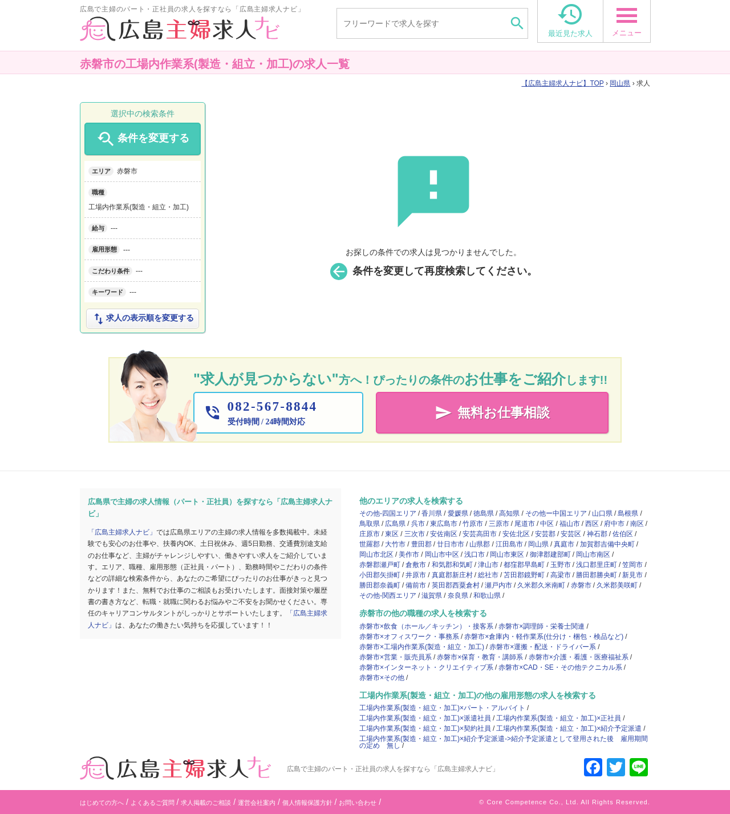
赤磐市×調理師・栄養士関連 (541, 626)
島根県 (628, 513)
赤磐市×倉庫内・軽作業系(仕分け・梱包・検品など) (543, 637)
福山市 (569, 524)
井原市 (415, 575)
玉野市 (560, 565)
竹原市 (473, 524)
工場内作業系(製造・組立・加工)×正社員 (558, 718)
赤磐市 (581, 585)
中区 (547, 524)
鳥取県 (369, 524)
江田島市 (509, 544)
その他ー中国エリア (556, 513)
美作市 (409, 554)
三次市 (414, 534)
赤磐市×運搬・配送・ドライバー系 (542, 647)
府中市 (614, 524)
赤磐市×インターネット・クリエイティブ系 (426, 667)
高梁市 (560, 575)
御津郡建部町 (550, 554)
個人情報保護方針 (307, 802)
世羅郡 (369, 544)
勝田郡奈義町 (379, 585)
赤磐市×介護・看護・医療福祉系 (578, 657)
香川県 (431, 513)
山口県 (602, 513)
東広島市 (443, 524)
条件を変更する (142, 139)
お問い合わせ (357, 802)
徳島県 (483, 513)
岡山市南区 (593, 554)
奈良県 (458, 596)
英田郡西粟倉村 (456, 585)
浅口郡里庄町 (596, 565)
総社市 (488, 575)
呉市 (418, 524)
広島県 (395, 524)
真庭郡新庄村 (452, 575)
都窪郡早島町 (524, 565)
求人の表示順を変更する (142, 318)
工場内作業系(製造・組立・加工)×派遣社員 (425, 718)
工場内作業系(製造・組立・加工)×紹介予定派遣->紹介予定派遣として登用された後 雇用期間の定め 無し (503, 742)
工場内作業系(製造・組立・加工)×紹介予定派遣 (569, 728)
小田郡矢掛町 (379, 575)
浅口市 (474, 554)
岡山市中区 (442, 554)
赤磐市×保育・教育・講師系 (480, 657)
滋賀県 (431, 596)
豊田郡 (421, 544)
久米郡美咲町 (617, 585)
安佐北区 (516, 534)
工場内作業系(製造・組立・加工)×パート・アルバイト (442, 708)
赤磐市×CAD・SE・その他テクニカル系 (560, 667)
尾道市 (524, 524)
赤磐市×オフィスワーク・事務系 (409, 637)
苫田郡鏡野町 (524, 575)
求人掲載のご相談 (206, 802)
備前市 (415, 585)
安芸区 (571, 534)
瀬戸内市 (498, 585)
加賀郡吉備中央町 (607, 544)
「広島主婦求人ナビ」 (122, 532)
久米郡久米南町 (541, 585)
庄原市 (369, 534)
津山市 (488, 565)
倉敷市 (415, 565)
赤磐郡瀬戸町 (379, 565)
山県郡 (479, 544)
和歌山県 (487, 596)
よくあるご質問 (153, 802)
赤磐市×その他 (381, 678)
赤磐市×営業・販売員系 (395, 657)
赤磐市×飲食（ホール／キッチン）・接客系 (426, 626)
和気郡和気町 (452, 565)
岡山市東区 (507, 554)
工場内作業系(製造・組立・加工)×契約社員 (425, 728)
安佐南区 (443, 534)
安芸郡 (545, 534)
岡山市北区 (376, 554)
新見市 (632, 575)
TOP (562, 83)
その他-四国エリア (387, 513)
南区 (637, 524)
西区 (592, 524)
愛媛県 (458, 513)
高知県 (509, 513)
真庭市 (564, 544)
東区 (392, 534)
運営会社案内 (256, 802)
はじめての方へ (102, 802)
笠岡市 (632, 565)
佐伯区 (623, 534)
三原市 (499, 524)
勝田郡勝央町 (596, 575)
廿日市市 (450, 544)
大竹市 (395, 544)
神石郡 (597, 534)
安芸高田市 (480, 534)
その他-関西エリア (387, 596)
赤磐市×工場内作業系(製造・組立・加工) (421, 647)
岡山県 (620, 83)
